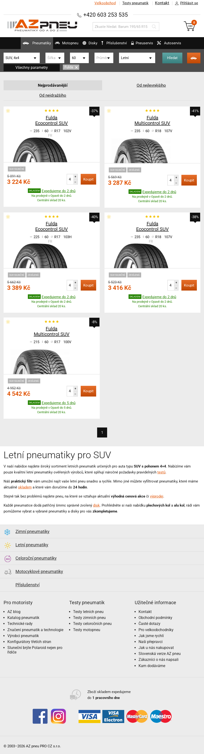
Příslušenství (116, 43)
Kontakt (162, 3)
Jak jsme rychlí (151, 635)
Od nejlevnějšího (151, 85)
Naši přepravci (151, 641)
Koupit (88, 179)
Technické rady (20, 623)
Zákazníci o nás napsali (159, 659)
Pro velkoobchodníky (156, 630)
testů (161, 472)
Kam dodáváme (152, 666)
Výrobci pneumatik (23, 635)
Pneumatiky (28, 45)
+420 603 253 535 (105, 14)
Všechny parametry (31, 67)
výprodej (156, 496)
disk (96, 505)
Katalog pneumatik (23, 617)
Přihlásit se (185, 3)
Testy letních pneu (88, 611)
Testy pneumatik (135, 3)
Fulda (71, 67)
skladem (25, 487)
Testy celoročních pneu (92, 623)
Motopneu (60, 45)
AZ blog (13, 611)
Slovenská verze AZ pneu (160, 653)
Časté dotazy (149, 623)
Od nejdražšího (53, 95)
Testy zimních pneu (89, 617)
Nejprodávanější (53, 85)
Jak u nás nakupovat (156, 647)
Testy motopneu (86, 630)
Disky (87, 45)
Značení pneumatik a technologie (35, 630)
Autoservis (175, 45)
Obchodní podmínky (155, 617)
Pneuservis (145, 45)
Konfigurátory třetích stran (29, 641)
